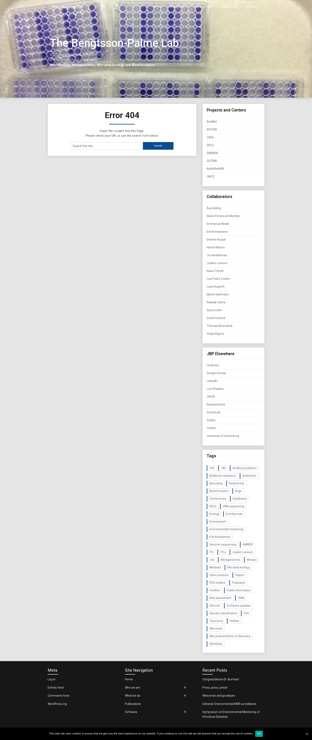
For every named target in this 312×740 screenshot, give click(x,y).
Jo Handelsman (217, 255)
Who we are (177, 6)
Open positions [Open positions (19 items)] (219, 575)
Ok (259, 733)
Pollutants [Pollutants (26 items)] (238, 582)
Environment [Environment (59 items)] (217, 521)
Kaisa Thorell (215, 271)
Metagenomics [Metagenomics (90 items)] (230, 559)
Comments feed (58, 695)
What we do (203, 6)
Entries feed (56, 687)
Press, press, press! (214, 687)
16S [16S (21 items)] (212, 468)
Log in (51, 679)
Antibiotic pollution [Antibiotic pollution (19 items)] (245, 468)
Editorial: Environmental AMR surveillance (229, 704)
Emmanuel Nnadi (218, 223)
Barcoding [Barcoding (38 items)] (216, 483)
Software (252, 6)
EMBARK (212, 153)
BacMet (212, 121)
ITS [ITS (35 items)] (211, 552)
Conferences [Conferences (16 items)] (217, 498)
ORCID (211, 396)
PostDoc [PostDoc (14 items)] (214, 590)
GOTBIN (212, 160)
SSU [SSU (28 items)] (246, 613)
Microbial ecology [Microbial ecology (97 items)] (238, 567)
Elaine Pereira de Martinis (223, 216)
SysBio (211, 420)
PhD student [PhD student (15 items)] (217, 582)
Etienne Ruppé (216, 239)
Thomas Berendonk (220, 325)
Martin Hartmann (218, 294)
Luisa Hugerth (216, 286)
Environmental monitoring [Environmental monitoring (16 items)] (226, 529)
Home (157, 6)
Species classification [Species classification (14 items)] (223, 613)
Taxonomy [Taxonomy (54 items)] (216, 621)
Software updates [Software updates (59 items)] (238, 605)
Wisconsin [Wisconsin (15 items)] (215, 628)
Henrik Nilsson (216, 247)
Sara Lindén (214, 310)
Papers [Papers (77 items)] (239, 575)
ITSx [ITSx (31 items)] (223, 552)
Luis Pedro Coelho (218, 278)
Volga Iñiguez (215, 333)
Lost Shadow (215, 388)
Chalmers (213, 365)
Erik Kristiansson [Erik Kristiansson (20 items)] (220, 536)
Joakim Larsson (217, 263)
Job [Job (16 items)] (211, 559)
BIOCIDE (212, 129)
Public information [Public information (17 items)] (239, 590)
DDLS (210, 145)
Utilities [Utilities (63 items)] (234, 621)
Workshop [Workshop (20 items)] (215, 643)
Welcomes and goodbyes (218, 695)
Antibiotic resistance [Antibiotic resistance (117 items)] (222, 475)
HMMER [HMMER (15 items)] (248, 544)
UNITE (211, 176)
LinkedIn (212, 381)
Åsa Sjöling (214, 208)
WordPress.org (57, 704)
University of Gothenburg (223, 436)
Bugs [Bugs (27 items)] (238, 491)
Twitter (211, 428)
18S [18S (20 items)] (223, 468)
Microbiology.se (66, 6)
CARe (210, 137)
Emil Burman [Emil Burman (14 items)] (234, 514)
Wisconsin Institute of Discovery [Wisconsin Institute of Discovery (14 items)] (229, 636)
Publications (229, 6)
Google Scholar (216, 373)
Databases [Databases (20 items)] (240, 498)
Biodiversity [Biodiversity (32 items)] (236, 483)
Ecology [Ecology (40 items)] (214, 514)
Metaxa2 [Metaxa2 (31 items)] (215, 567)
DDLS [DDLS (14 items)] (212, 506)
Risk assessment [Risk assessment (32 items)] (220, 598)
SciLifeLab (213, 412)
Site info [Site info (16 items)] (214, 605)
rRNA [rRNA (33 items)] (241, 598)
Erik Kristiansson (217, 231)
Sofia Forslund (216, 318)
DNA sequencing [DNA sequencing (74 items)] (233, 506)
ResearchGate (216, 404)
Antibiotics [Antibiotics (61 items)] (249, 475)
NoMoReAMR (215, 168)
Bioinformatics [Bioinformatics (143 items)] (219, 491)
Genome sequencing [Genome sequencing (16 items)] (222, 544)
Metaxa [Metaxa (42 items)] (252, 559)
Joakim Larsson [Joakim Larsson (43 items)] (242, 552)
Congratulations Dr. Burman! (220, 679)
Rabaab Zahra (216, 302)
